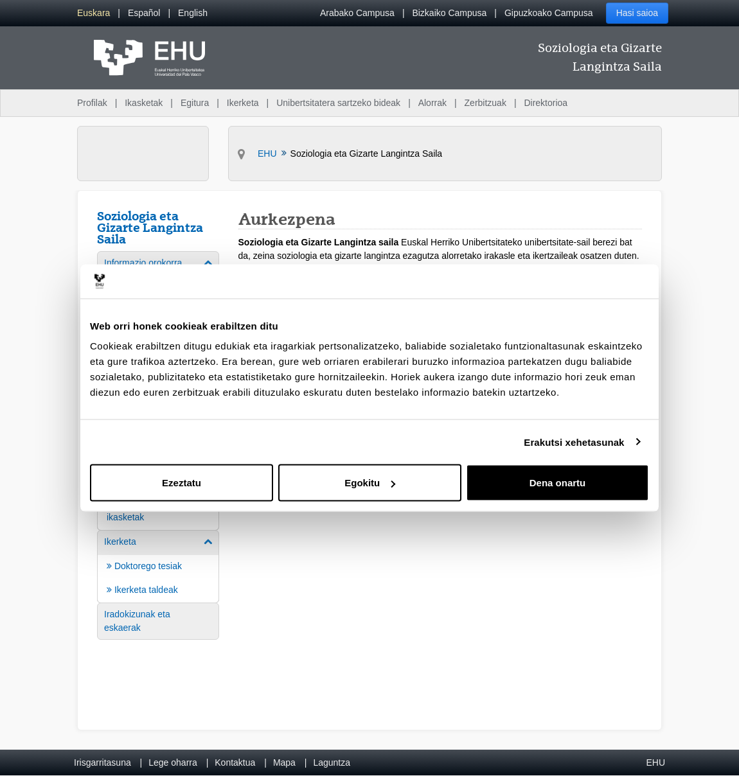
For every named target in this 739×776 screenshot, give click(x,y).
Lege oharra (172, 762)
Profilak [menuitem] (92, 103)
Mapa (284, 762)
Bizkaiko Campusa (449, 13)
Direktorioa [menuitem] (545, 103)
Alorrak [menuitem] (432, 103)
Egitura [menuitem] (195, 103)
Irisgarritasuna (102, 762)
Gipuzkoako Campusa (548, 13)
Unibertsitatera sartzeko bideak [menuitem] (338, 103)
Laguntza (331, 762)
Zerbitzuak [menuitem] (485, 103)
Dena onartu (558, 482)
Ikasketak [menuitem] (144, 103)
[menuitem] (93, 13)
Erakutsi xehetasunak (574, 441)
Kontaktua (235, 762)
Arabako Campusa (357, 13)
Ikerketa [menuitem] (243, 103)
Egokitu (369, 482)
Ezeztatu (181, 482)
